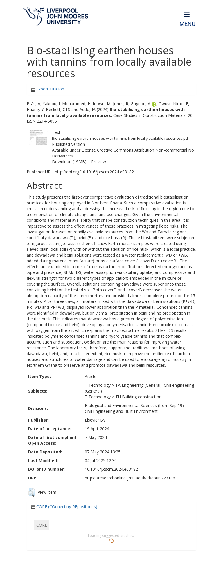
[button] (31, 492)
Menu (187, 24)
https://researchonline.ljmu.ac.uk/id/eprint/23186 (130, 478)
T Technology (98, 385)
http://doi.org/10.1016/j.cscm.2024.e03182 (94, 172)
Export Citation (47, 89)
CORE (41, 525)
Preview (98, 161)
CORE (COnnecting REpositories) (64, 506)
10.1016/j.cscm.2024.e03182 (111, 469)
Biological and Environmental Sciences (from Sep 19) (134, 405)
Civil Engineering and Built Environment (121, 411)
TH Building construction (138, 396)
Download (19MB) (69, 161)
